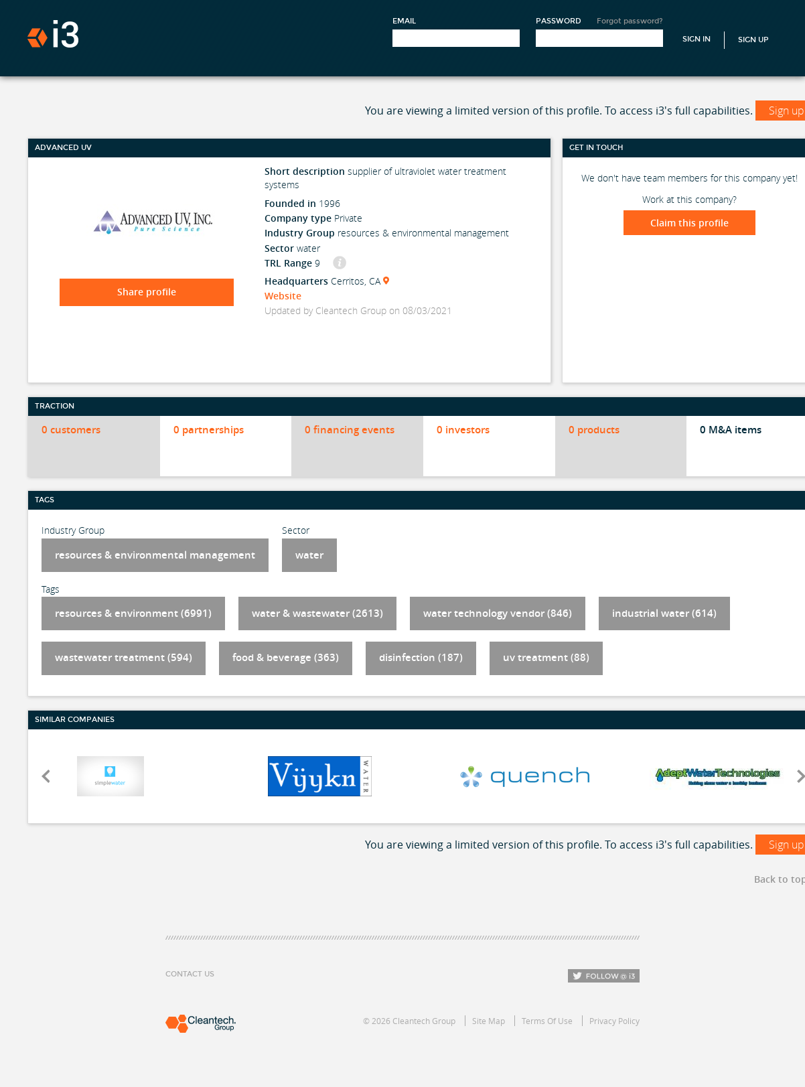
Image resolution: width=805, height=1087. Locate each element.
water (309, 555)
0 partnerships (208, 430)
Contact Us (189, 974)
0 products (594, 430)
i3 (52, 34)
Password (558, 21)
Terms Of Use (547, 1020)
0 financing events (349, 430)
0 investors (463, 430)
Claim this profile (689, 222)
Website (283, 295)
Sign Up (753, 39)
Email (404, 21)
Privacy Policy (614, 1020)
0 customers (71, 430)
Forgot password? (630, 21)
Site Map (488, 1020)
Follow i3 (604, 976)
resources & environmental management (155, 555)
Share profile (146, 291)
